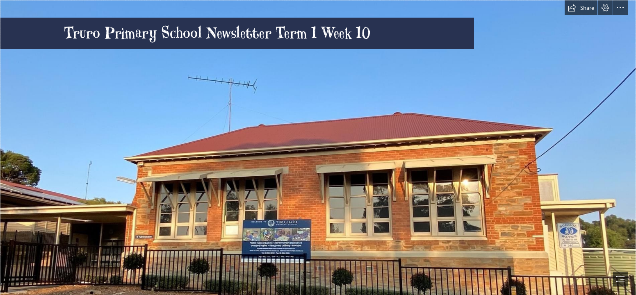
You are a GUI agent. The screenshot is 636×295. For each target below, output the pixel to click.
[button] (581, 7)
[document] (318, 147)
